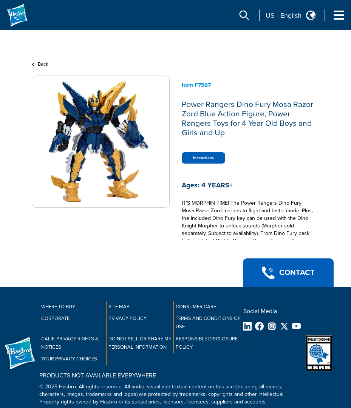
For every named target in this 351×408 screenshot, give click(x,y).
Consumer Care (196, 307)
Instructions (203, 158)
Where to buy (58, 307)
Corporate (55, 318)
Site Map (119, 307)
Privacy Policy (127, 318)
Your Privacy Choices (69, 359)
